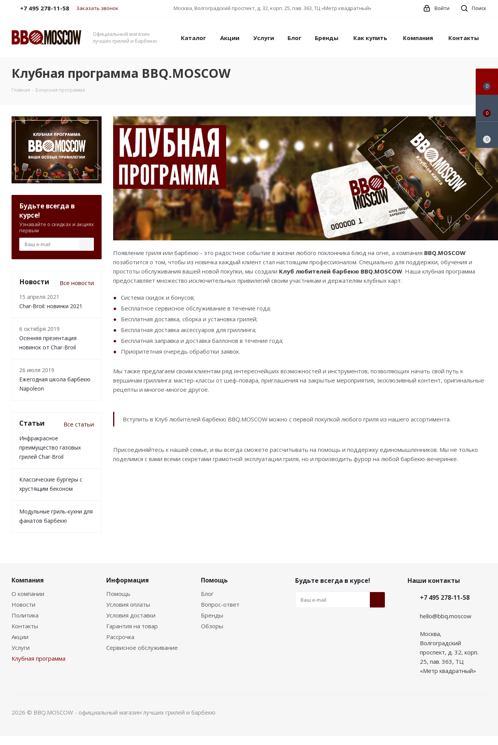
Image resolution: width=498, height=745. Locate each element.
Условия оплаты (128, 604)
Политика (25, 615)
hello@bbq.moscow (445, 616)
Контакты (25, 626)
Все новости (77, 283)
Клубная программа (38, 658)
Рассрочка (120, 637)
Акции (20, 637)
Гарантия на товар (132, 626)
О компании (28, 593)
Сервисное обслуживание (142, 647)
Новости (23, 604)
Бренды (212, 615)
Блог (207, 593)
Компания (28, 580)
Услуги (21, 647)
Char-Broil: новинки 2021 (50, 306)
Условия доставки (130, 615)
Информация (127, 580)
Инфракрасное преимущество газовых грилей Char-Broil (50, 447)
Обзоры (212, 626)
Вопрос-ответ (220, 604)
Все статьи (79, 424)
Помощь (118, 593)
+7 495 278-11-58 (445, 597)
